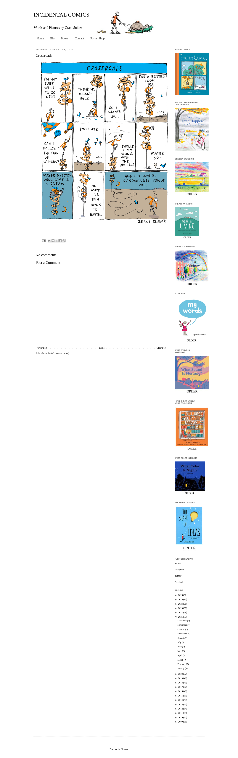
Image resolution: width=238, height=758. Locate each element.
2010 (180, 717)
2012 (180, 708)
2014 (180, 700)
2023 (180, 608)
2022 (180, 612)
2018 (180, 682)
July (179, 642)
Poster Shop (97, 38)
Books (64, 38)
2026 (180, 595)
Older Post (161, 348)
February (181, 664)
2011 (180, 713)
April (180, 655)
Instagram (179, 569)
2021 (180, 617)
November (182, 625)
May (179, 651)
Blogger (124, 749)
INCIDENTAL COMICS (61, 15)
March (180, 660)
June (179, 646)
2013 (180, 704)
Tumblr (178, 575)
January (181, 668)
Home (40, 38)
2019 (180, 678)
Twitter (178, 563)
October (181, 629)
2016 (180, 691)
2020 (180, 674)
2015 (180, 695)
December (182, 620)
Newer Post (42, 348)
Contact (79, 38)
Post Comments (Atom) (58, 353)
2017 (180, 687)
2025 (180, 599)
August (180, 638)
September (182, 633)
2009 (180, 721)
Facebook (179, 582)
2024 (180, 604)
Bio (52, 38)
